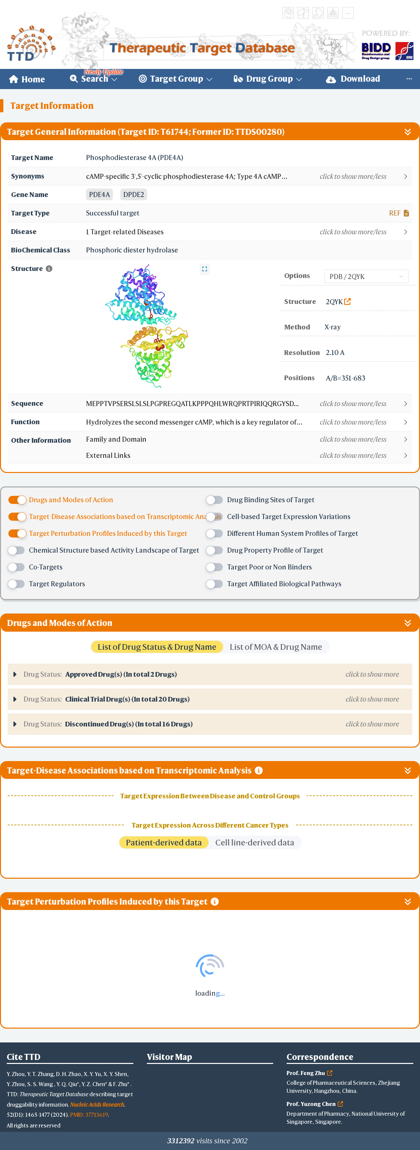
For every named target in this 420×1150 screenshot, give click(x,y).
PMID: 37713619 (89, 1114)
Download (353, 79)
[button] (249, 176)
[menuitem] (27, 79)
